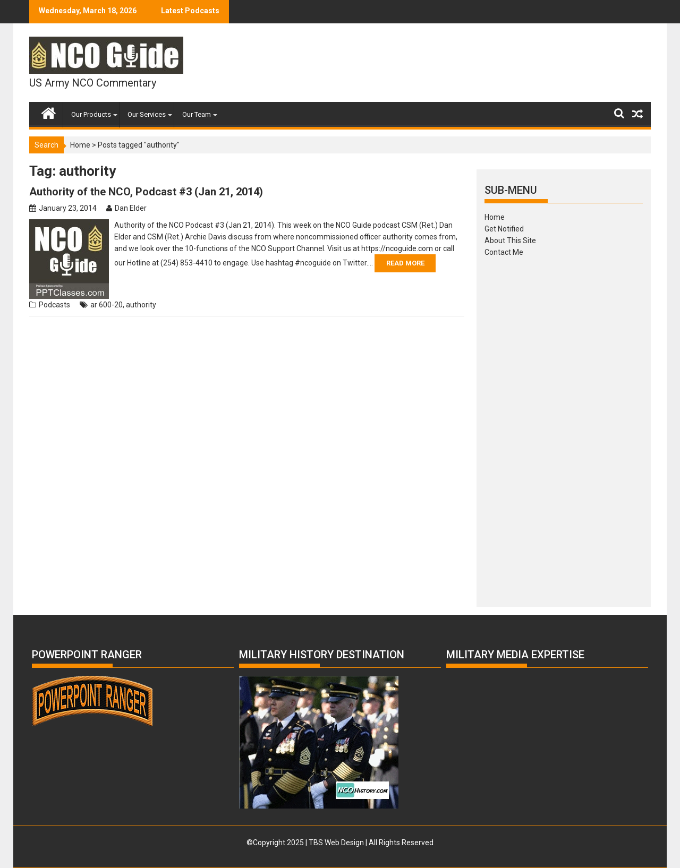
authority (141, 304)
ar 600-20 (106, 304)
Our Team (196, 114)
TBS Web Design (336, 842)
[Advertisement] (563, 428)
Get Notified (504, 229)
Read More (405, 263)
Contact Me (503, 252)
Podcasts (54, 304)
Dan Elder (131, 208)
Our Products (91, 114)
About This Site (510, 240)
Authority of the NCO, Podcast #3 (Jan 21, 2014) (146, 191)
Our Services (147, 114)
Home (80, 145)
